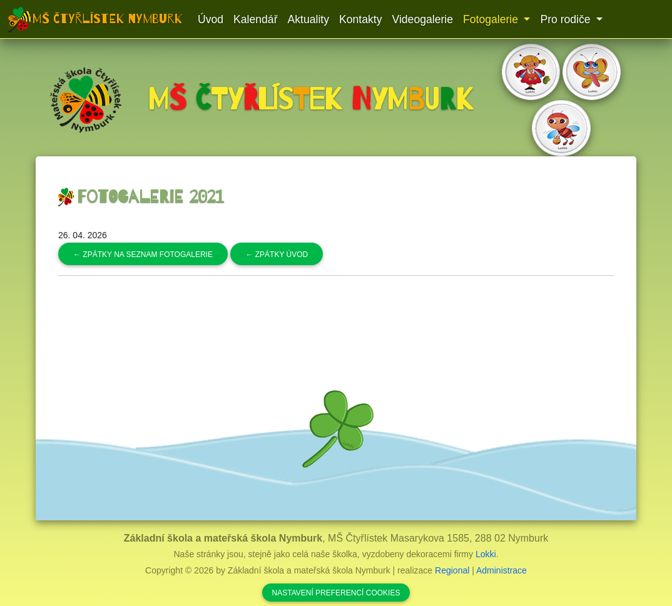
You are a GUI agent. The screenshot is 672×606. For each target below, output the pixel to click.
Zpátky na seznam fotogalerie (143, 254)
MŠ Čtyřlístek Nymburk (108, 18)
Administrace (501, 570)
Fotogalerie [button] (492, 19)
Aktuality (309, 19)
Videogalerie (422, 19)
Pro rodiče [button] (566, 19)
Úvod (210, 19)
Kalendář (255, 19)
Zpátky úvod (276, 254)
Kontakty (360, 19)
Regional (452, 570)
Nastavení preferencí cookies (336, 592)
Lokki (486, 554)
